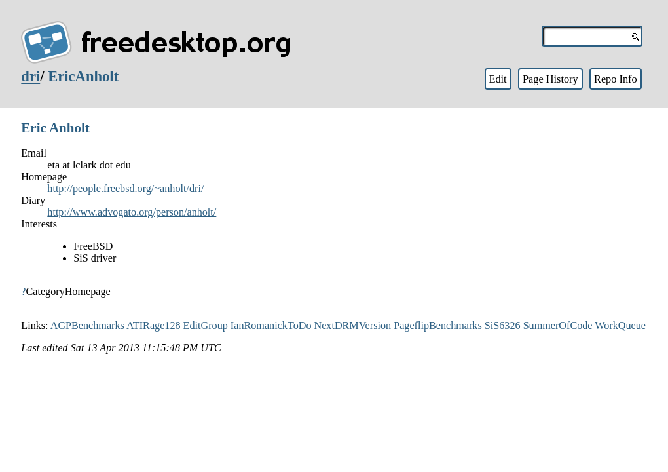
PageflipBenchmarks (438, 325)
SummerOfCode (558, 325)
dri (30, 76)
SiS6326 (503, 325)
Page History (550, 79)
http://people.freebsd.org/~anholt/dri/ (125, 188)
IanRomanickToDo (271, 325)
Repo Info (615, 79)
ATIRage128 (153, 325)
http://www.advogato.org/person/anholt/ (131, 212)
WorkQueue (620, 325)
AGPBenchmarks (87, 325)
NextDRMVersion (353, 325)
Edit (497, 79)
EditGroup (205, 325)
